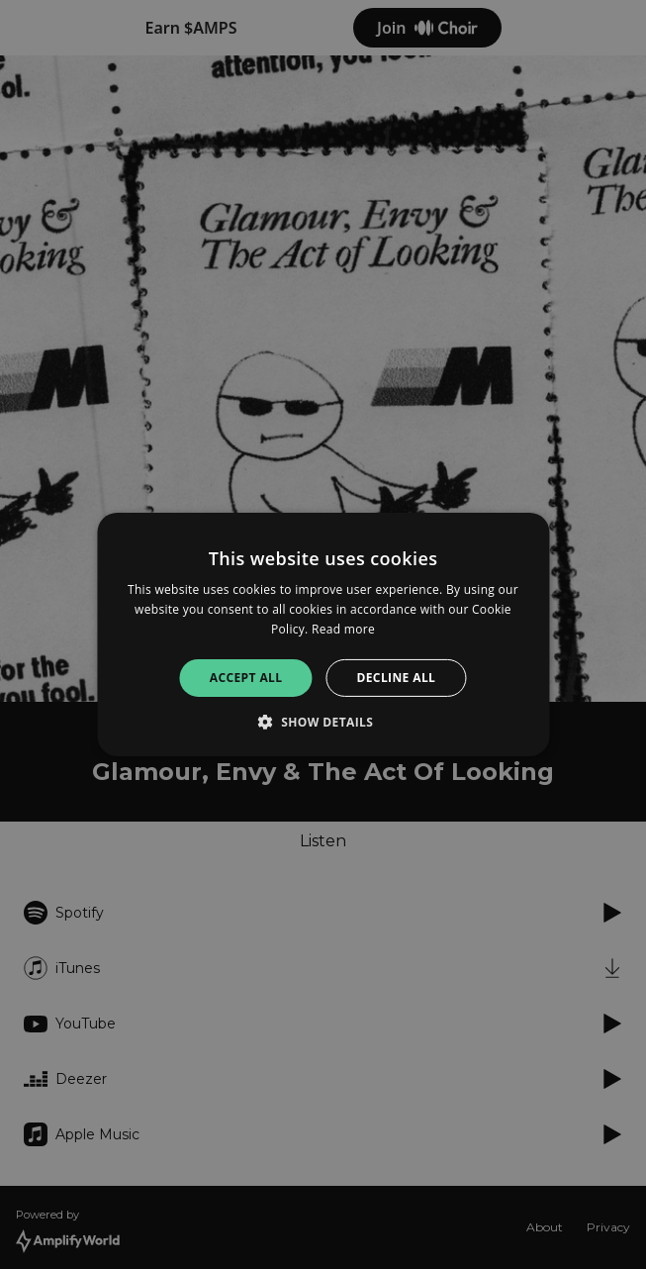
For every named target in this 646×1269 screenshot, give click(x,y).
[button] (323, 722)
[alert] (323, 634)
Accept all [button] (246, 677)
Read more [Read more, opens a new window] (343, 629)
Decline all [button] (395, 677)
